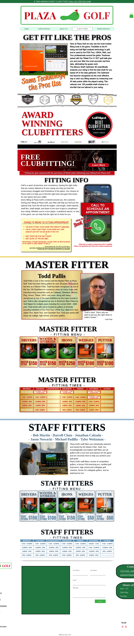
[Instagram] (122, 627)
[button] (131, 15)
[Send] (100, 601)
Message (75, 587)
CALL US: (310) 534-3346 (80, 1)
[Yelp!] (126, 627)
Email (74, 580)
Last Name (93, 570)
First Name (76, 570)
